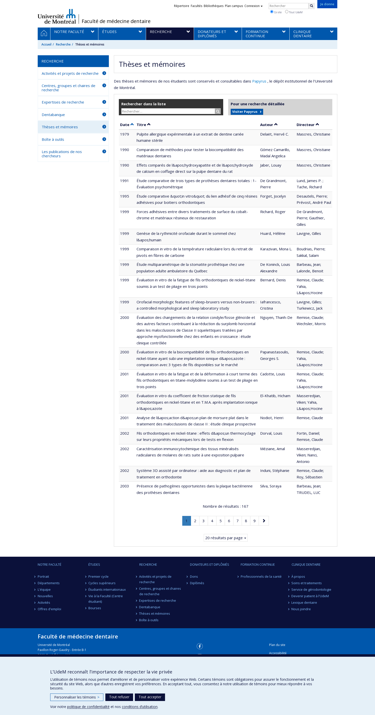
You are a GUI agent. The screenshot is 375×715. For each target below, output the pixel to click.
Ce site (276, 12)
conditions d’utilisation (140, 706)
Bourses (94, 608)
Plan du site (277, 645)
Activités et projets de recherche (70, 73)
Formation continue (258, 564)
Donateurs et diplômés (209, 564)
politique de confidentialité (88, 706)
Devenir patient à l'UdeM (310, 596)
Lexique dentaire (304, 602)
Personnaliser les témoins (76, 697)
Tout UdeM (294, 12)
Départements (49, 583)
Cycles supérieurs (102, 583)
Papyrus (259, 81)
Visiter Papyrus (244, 111)
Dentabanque (53, 114)
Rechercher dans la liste (143, 103)
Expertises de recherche (63, 102)
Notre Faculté (49, 564)
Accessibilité (278, 653)
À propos (298, 576)
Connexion (253, 6)
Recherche (63, 44)
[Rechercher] (312, 6)
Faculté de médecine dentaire (116, 21)
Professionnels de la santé (261, 576)
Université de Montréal (57, 16)
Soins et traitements (307, 583)
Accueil (46, 44)
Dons (194, 576)
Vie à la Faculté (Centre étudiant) (105, 599)
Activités (44, 602)
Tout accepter (150, 696)
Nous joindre (301, 609)
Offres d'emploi (49, 609)
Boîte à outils (53, 139)
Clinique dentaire (306, 564)
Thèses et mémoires (60, 126)
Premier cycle (98, 576)
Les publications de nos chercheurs (62, 153)
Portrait (43, 576)
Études (94, 564)
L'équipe (44, 589)
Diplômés (197, 583)
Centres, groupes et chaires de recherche (68, 87)
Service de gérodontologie (312, 589)
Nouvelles (45, 596)
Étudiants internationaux (107, 589)
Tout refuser (119, 696)
